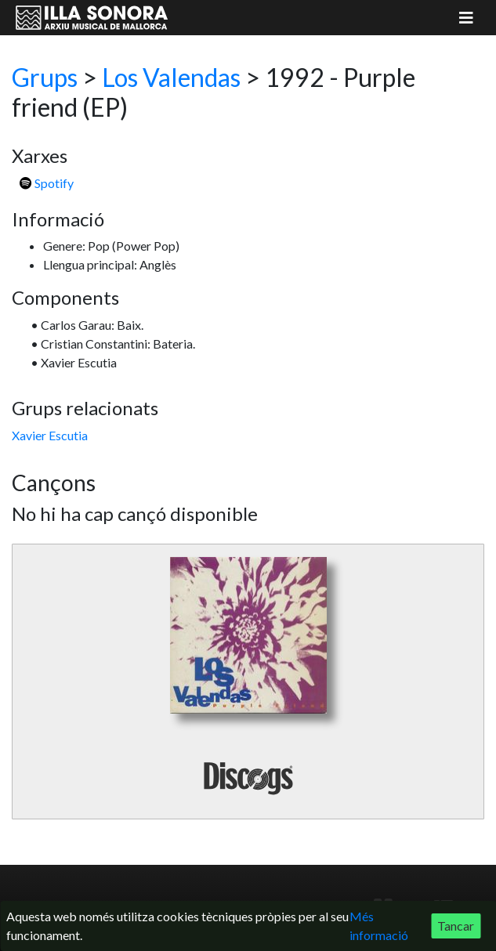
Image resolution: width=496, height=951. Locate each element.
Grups (45, 77)
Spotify (47, 182)
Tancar (455, 925)
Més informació (378, 925)
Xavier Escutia (50, 435)
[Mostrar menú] (466, 17)
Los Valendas (171, 77)
